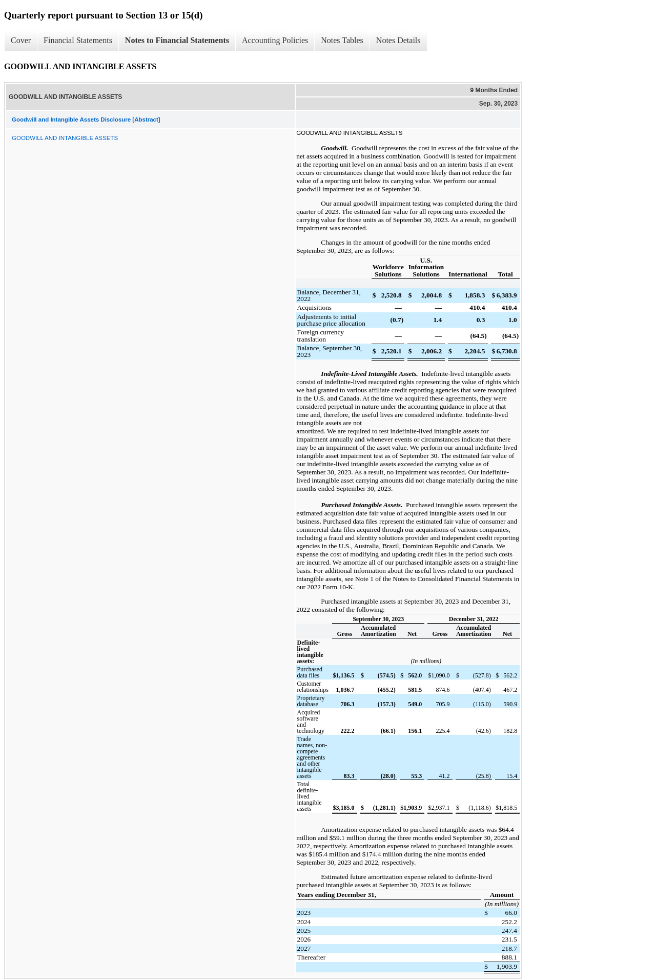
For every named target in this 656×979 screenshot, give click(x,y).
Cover (21, 40)
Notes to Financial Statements (177, 40)
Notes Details (398, 40)
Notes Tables (342, 40)
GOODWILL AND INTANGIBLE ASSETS (65, 138)
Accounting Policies (275, 40)
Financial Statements (78, 40)
